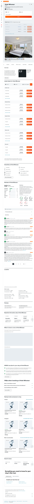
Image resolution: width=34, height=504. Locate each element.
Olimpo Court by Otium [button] (22, 396)
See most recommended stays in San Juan (26, 422)
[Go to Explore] (1, 14)
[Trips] (1, 22)
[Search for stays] (1, 6)
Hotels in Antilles (25, 486)
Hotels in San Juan (8, 468)
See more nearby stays (29, 384)
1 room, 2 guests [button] (8, 14)
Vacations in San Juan (22, 466)
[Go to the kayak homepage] (6, 1)
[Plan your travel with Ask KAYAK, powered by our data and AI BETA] (1, 12)
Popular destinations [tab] (16, 461)
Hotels (9, 486)
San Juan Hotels (6, 487)
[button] (1, 1)
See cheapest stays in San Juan (28, 403)
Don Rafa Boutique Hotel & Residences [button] (10, 395)
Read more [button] (24, 250)
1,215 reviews (11, 9)
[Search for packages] (1, 10)
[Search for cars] (1, 8)
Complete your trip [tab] (8, 461)
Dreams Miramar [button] (21, 414)
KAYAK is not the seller (19, 478)
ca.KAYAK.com (6, 486)
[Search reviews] (19, 209)
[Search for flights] (1, 4)
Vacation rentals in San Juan (22, 468)
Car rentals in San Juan (9, 466)
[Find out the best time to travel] (1, 18)
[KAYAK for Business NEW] (1, 20)
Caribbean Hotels (13, 486)
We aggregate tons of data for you (19, 480)
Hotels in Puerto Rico (19, 486)
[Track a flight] (1, 16)
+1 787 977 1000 (7, 7)
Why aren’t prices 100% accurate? (19, 481)
